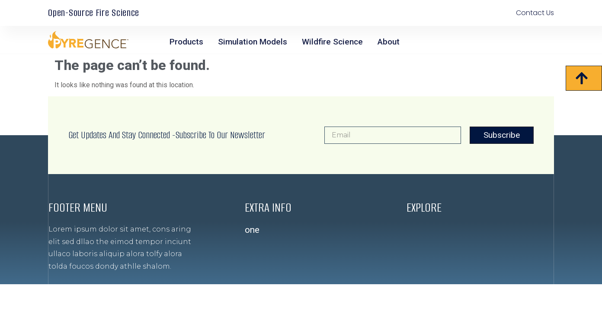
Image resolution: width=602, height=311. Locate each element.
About (389, 42)
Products (186, 42)
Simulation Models (252, 42)
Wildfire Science (332, 42)
